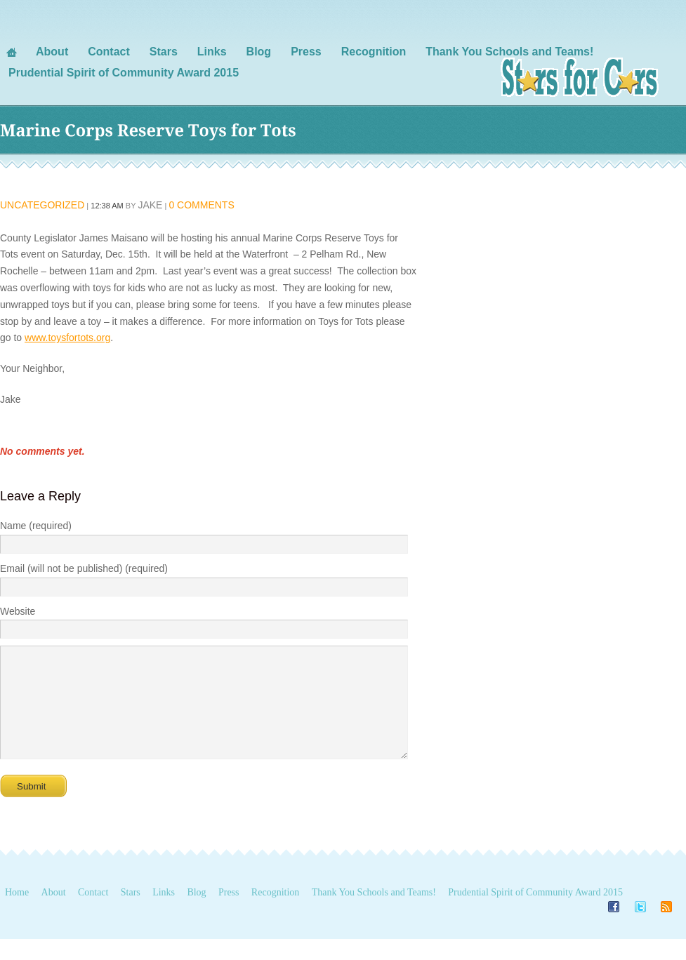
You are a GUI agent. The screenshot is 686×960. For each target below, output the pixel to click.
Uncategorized (42, 205)
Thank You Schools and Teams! (374, 913)
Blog (196, 913)
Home (17, 913)
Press (228, 913)
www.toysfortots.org (67, 337)
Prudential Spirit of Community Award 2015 (535, 913)
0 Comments (201, 205)
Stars (130, 913)
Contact (93, 913)
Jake (150, 205)
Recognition (275, 913)
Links (163, 913)
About (53, 913)
